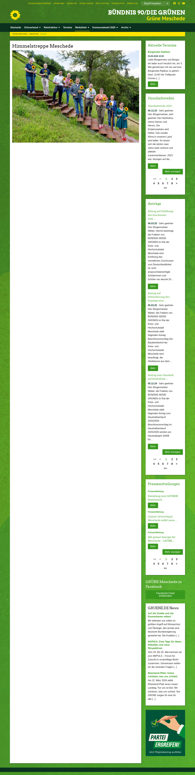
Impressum (132, 3)
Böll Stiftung (102, 3)
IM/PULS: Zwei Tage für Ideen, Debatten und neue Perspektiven (165, 648)
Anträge (155, 203)
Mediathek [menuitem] (81, 27)
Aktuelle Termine (163, 45)
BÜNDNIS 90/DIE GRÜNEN (142, 12)
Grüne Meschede (20, 34)
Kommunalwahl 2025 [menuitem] (103, 27)
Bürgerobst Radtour (159, 51)
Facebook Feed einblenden (165, 597)
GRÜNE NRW (58, 3)
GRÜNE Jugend (86, 3)
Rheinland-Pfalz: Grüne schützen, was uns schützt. (163, 677)
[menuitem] (39, 3)
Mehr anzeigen (172, 171)
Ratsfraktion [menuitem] (50, 27)
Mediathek (34, 34)
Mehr (153, 84)
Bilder (44, 34)
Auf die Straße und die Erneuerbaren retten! (161, 617)
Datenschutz (118, 3)
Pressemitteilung (156, 494)
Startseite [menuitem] (15, 27)
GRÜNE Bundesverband (39, 3)
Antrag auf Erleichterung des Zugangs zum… (159, 296)
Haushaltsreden (162, 98)
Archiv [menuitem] (124, 27)
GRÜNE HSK (72, 3)
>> (165, 187)
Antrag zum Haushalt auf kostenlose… (156, 378)
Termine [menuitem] (67, 27)
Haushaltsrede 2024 (161, 105)
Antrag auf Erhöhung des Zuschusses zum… (160, 214)
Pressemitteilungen (165, 487)
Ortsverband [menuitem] (31, 27)
